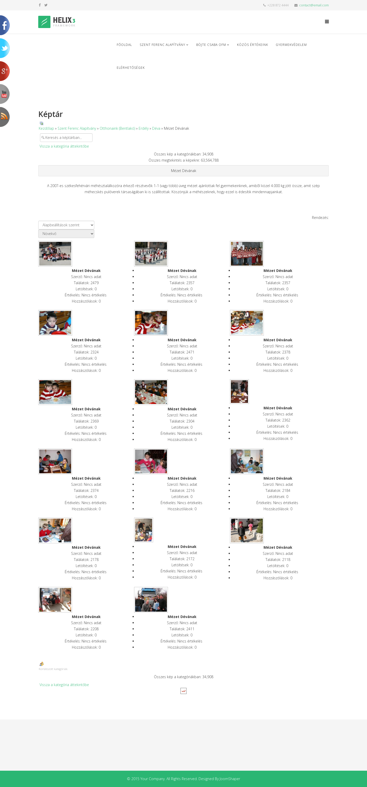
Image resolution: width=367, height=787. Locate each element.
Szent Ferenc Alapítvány (162, 45)
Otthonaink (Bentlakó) (117, 128)
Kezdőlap (46, 128)
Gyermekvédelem (291, 45)
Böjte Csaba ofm (211, 45)
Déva (156, 128)
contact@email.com (314, 5)
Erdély (144, 128)
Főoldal (124, 45)
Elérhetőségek (131, 67)
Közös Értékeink (252, 45)
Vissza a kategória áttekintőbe (64, 146)
